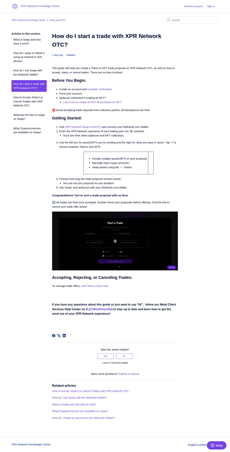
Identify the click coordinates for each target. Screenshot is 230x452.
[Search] (191, 20)
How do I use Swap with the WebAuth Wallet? (27, 72)
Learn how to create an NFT (79, 102)
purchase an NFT (110, 102)
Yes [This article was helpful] (105, 356)
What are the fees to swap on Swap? (29, 116)
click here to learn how (94, 285)
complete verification (99, 89)
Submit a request (193, 6)
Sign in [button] (211, 6)
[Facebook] (53, 335)
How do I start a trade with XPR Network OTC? (29, 85)
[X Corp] (59, 335)
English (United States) (203, 444)
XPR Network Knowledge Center (28, 20)
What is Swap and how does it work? (27, 41)
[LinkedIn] (64, 335)
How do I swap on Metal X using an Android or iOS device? (29, 57)
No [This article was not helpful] (124, 356)
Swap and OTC (57, 20)
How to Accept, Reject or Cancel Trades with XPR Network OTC (28, 101)
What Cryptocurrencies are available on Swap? (27, 130)
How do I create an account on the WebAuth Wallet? (83, 417)
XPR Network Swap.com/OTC (83, 126)
